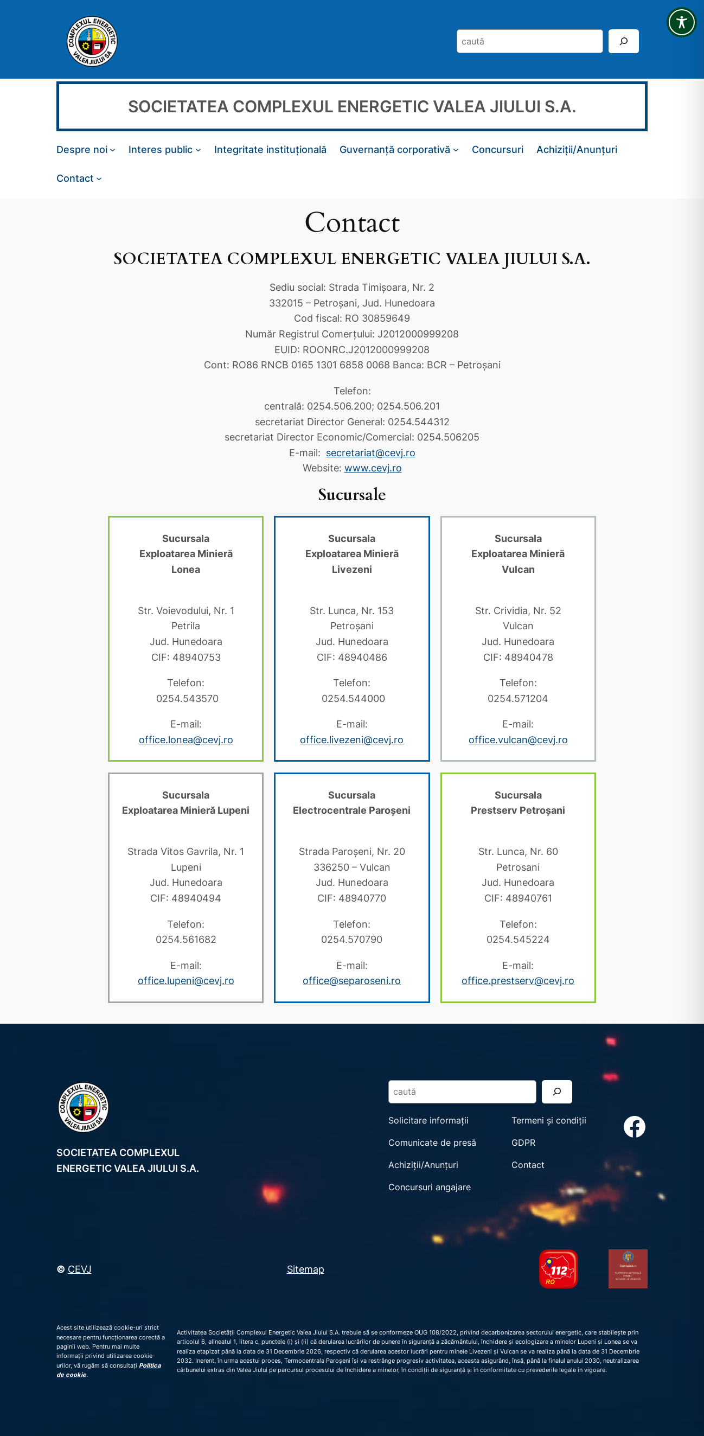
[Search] (624, 41)
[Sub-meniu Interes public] (198, 149)
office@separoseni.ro (352, 980)
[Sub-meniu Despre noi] (113, 149)
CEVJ (80, 1269)
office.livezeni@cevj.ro (352, 739)
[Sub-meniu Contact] (99, 178)
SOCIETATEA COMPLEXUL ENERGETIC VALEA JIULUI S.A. (352, 106)
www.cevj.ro (373, 468)
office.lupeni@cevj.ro (186, 980)
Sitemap (305, 1269)
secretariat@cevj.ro (370, 452)
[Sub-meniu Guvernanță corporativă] (456, 149)
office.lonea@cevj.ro (186, 739)
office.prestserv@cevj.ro (518, 980)
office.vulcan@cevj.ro (518, 739)
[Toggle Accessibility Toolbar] (682, 22)
